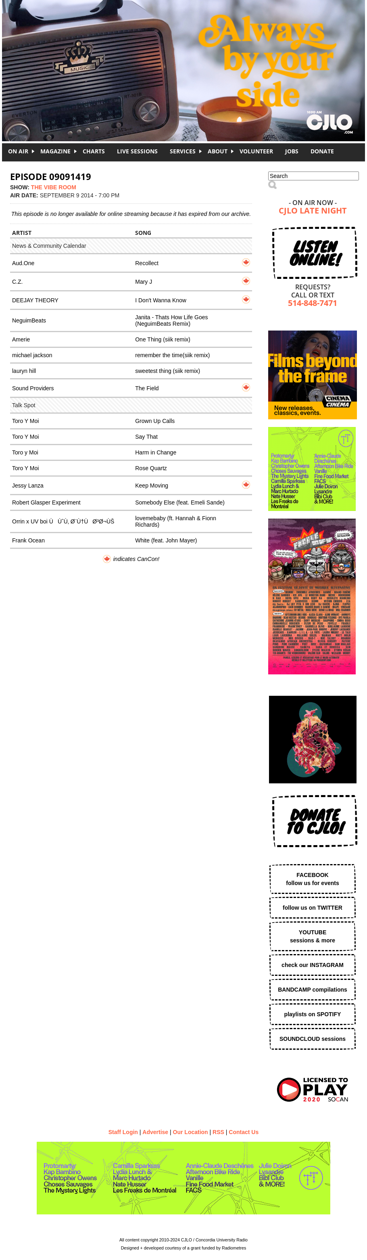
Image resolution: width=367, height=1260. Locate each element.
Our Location (190, 1132)
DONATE (322, 151)
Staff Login (123, 1132)
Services (183, 151)
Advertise (155, 1132)
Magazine (55, 151)
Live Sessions (137, 151)
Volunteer (256, 151)
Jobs (291, 151)
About (217, 151)
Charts (94, 151)
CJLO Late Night (313, 211)
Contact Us (244, 1132)
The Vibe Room (53, 187)
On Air (18, 151)
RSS (218, 1132)
